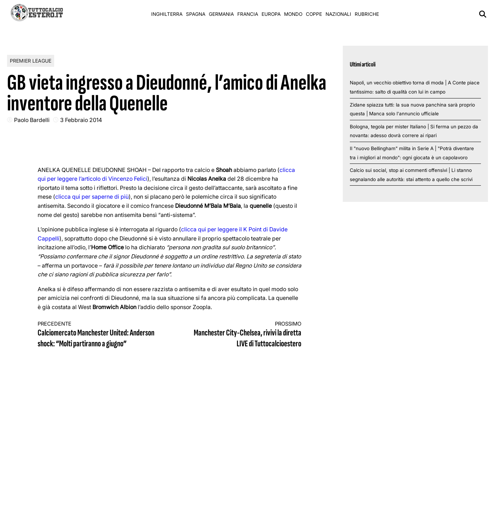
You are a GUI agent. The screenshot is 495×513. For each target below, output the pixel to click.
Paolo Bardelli (32, 119)
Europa (271, 14)
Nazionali (338, 14)
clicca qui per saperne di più (92, 196)
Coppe (314, 14)
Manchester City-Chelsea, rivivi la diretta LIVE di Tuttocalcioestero (242, 335)
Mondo (293, 14)
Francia (247, 14)
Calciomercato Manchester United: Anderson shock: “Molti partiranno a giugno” (97, 335)
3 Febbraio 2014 (81, 119)
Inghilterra (166, 14)
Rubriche (367, 14)
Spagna (195, 14)
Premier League (30, 61)
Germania (221, 14)
